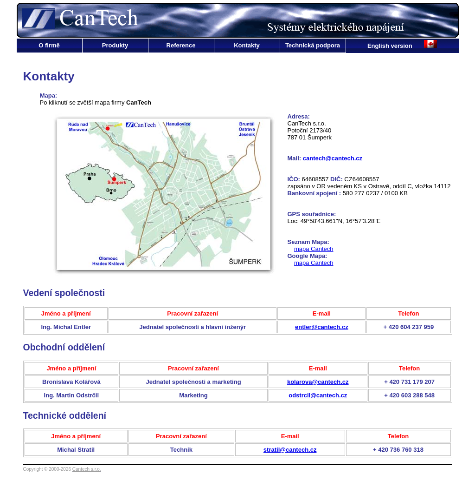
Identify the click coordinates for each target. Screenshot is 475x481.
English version (390, 45)
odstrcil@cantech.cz (318, 395)
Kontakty (247, 45)
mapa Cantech (314, 248)
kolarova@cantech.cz (318, 381)
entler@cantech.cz (321, 326)
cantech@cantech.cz (332, 158)
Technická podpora (312, 45)
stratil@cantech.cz (290, 449)
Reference (181, 45)
